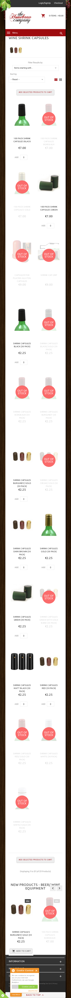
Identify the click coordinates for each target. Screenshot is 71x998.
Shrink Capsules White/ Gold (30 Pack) (22, 825)
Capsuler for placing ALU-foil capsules (22, 278)
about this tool (33, 991)
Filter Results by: (35, 63)
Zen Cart (49, 983)
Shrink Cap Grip (49, 275)
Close (36, 971)
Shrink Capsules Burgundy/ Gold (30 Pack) (22, 483)
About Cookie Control (13, 970)
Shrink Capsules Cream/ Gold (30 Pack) (49, 483)
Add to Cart (21, 951)
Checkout (58, 3)
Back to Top (35, 995)
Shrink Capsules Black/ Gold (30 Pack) (49, 346)
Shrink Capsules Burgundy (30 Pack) (49, 415)
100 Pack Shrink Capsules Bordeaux (48, 141)
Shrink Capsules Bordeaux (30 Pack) (22, 415)
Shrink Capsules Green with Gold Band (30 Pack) (49, 620)
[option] (21, 926)
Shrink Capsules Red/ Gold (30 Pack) (22, 756)
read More (16, 995)
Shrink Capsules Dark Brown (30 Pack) (22, 551)
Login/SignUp (45, 3)
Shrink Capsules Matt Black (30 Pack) (22, 688)
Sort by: (13, 74)
